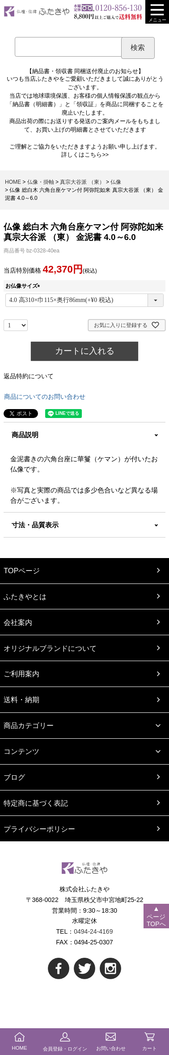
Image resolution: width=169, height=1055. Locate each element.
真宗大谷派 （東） (82, 182)
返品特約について (29, 376)
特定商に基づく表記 (36, 803)
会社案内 (18, 622)
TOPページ (22, 571)
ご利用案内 (21, 674)
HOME (13, 182)
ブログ (14, 777)
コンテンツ (21, 751)
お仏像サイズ (24, 286)
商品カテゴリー (29, 725)
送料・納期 (21, 699)
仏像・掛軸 (40, 182)
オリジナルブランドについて (50, 648)
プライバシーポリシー (39, 829)
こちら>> (96, 155)
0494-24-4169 (93, 931)
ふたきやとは (25, 596)
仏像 (115, 182)
